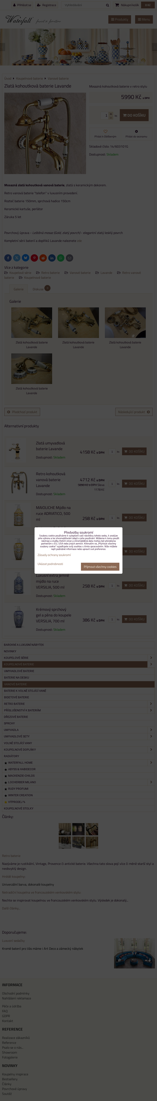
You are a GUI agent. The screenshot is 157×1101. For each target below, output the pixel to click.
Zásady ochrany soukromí (54, 555)
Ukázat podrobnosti (50, 564)
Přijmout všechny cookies (100, 566)
